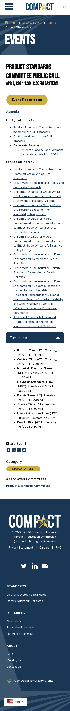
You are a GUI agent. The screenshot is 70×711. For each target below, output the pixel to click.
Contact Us (14, 667)
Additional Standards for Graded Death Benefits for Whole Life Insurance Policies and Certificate (34, 321)
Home (13, 23)
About (12, 646)
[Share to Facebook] (8, 450)
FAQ (59, 548)
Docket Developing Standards (26, 595)
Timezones (35, 337)
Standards (16, 586)
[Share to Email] (24, 450)
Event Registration (27, 99)
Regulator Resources (21, 627)
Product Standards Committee (28, 486)
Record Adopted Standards (25, 601)
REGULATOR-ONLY (23, 468)
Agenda (12, 111)
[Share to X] (14, 450)
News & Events (32, 23)
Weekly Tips (15, 660)
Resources (16, 613)
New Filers (14, 621)
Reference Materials (20, 634)
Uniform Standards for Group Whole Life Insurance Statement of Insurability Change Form (37, 209)
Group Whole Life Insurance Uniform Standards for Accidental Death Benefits (37, 272)
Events (51, 23)
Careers (44, 548)
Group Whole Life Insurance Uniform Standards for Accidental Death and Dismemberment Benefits (37, 285)
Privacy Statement (21, 548)
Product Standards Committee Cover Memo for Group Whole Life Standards (37, 173)
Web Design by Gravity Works (30, 680)
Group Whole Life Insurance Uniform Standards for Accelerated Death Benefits (37, 259)
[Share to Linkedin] (19, 450)
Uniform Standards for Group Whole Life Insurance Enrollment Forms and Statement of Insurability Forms (37, 196)
